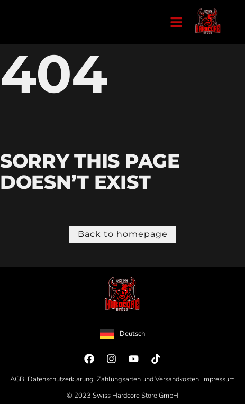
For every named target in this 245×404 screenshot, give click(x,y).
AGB (17, 379)
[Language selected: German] (122, 334)
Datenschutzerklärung (61, 379)
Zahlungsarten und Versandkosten (148, 379)
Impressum (218, 379)
